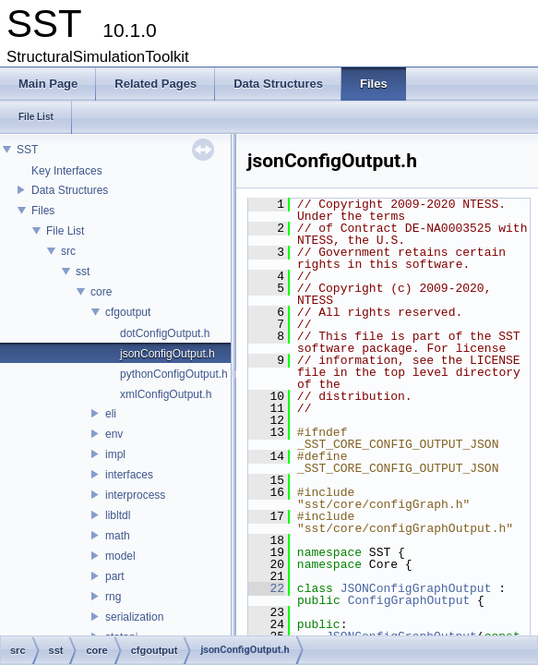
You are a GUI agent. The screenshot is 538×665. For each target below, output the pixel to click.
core (101, 291)
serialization (134, 617)
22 (266, 588)
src (68, 251)
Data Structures (69, 190)
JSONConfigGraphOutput (416, 588)
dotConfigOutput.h (164, 333)
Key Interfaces (66, 170)
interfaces (129, 474)
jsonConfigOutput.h (167, 353)
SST (27, 149)
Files (42, 210)
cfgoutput (127, 312)
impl (115, 454)
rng (113, 596)
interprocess (135, 495)
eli (110, 413)
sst (83, 271)
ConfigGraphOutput (409, 600)
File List (65, 230)
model (120, 556)
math (117, 535)
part (115, 576)
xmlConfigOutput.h (165, 394)
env (114, 434)
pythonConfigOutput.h (174, 374)
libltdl (117, 515)
